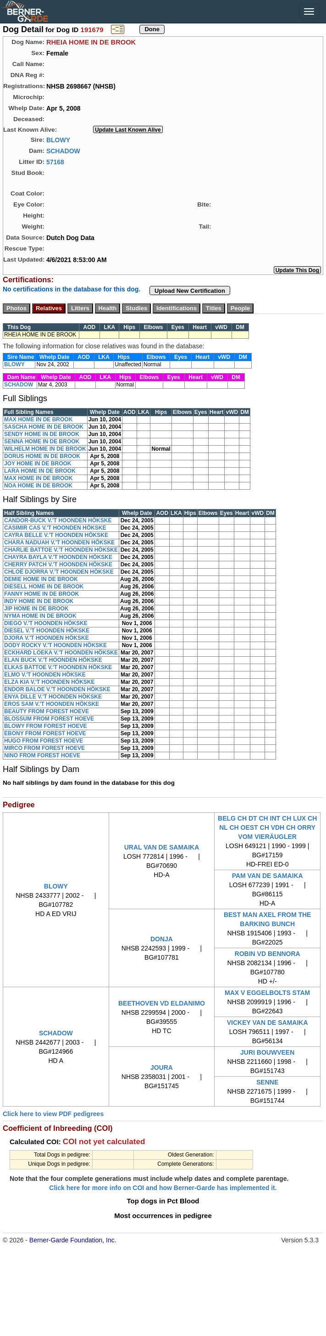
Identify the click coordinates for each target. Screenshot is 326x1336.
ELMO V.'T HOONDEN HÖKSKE (45, 674)
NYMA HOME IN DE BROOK (40, 616)
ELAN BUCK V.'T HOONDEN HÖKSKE (53, 660)
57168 (55, 161)
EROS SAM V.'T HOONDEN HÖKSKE (51, 704)
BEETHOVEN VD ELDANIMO (161, 1003)
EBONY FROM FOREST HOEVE (45, 733)
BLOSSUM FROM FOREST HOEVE (49, 719)
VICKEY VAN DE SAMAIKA (267, 1022)
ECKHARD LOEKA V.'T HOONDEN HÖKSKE (61, 652)
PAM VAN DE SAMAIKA (267, 875)
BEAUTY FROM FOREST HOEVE (46, 711)
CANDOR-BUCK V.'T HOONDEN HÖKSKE (57, 520)
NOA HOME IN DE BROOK (38, 485)
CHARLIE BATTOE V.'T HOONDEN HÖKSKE (61, 550)
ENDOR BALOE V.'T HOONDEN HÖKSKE (57, 689)
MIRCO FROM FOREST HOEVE (44, 748)
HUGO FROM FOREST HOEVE (43, 741)
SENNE (267, 1082)
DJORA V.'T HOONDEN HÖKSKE (46, 638)
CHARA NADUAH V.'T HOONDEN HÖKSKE (59, 542)
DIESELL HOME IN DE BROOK (43, 586)
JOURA (161, 1067)
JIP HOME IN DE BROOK (36, 608)
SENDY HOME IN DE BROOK (41, 434)
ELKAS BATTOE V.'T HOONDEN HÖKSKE (58, 667)
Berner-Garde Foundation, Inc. (72, 1240)
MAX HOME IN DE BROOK (38, 419)
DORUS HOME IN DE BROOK (42, 456)
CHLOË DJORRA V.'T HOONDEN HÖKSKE (59, 572)
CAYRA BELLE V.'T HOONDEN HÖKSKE (56, 535)
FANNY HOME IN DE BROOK (41, 594)
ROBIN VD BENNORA (267, 953)
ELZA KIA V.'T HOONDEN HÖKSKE (49, 682)
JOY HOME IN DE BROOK (37, 463)
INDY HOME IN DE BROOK (38, 601)
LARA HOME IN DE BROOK (40, 471)
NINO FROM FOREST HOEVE (42, 755)
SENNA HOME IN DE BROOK (41, 441)
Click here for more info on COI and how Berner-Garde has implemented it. (162, 1187)
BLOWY (58, 139)
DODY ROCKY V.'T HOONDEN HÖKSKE (55, 645)
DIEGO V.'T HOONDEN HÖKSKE (46, 623)
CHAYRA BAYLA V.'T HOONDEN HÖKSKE (58, 557)
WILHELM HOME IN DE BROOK (45, 449)
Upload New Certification (190, 290)
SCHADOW (63, 150)
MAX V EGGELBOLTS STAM (267, 992)
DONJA (161, 939)
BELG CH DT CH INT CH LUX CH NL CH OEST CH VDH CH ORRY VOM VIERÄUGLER (267, 827)
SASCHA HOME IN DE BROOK (43, 427)
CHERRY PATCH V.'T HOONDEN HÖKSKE (58, 564)
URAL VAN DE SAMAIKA (161, 847)
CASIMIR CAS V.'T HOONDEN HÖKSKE (55, 528)
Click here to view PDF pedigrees (53, 1114)
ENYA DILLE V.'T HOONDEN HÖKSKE (53, 696)
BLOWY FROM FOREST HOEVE (45, 726)
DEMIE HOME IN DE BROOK (41, 579)
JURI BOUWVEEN (267, 1052)
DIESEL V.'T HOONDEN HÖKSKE (46, 630)
